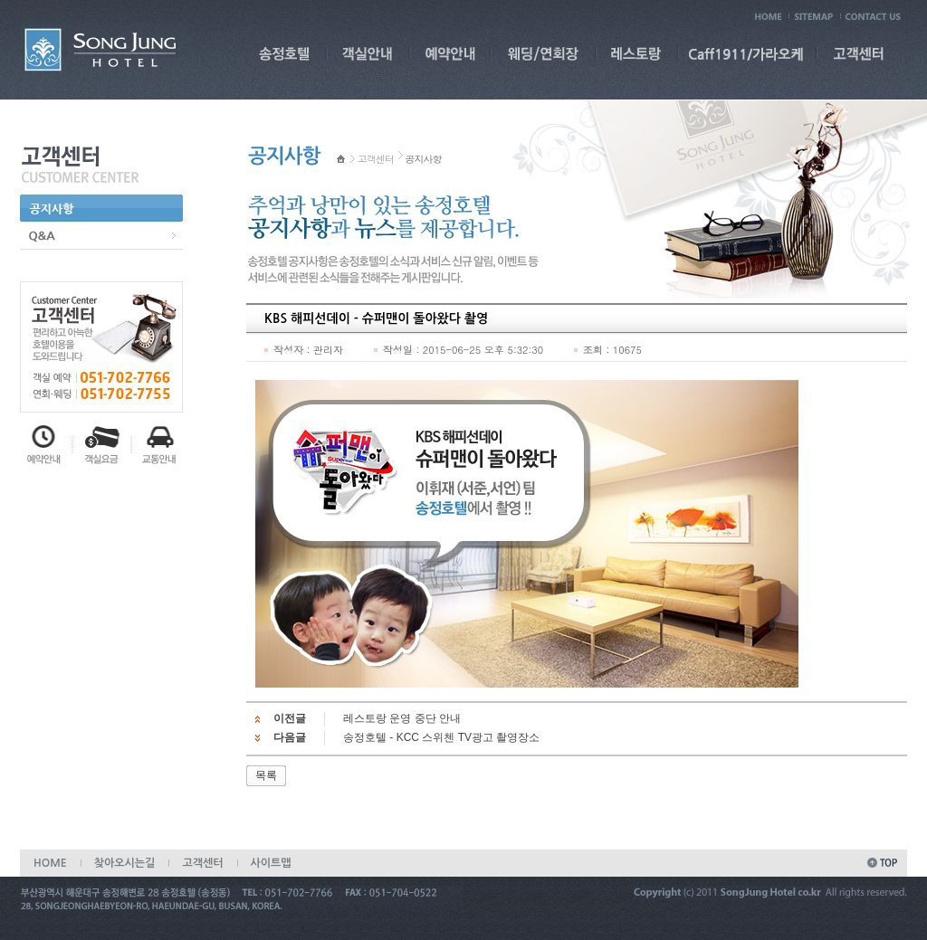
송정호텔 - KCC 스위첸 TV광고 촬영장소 (441, 737)
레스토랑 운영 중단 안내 (402, 718)
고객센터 (376, 158)
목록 (266, 775)
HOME (50, 863)
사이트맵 (271, 863)
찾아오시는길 (125, 863)
